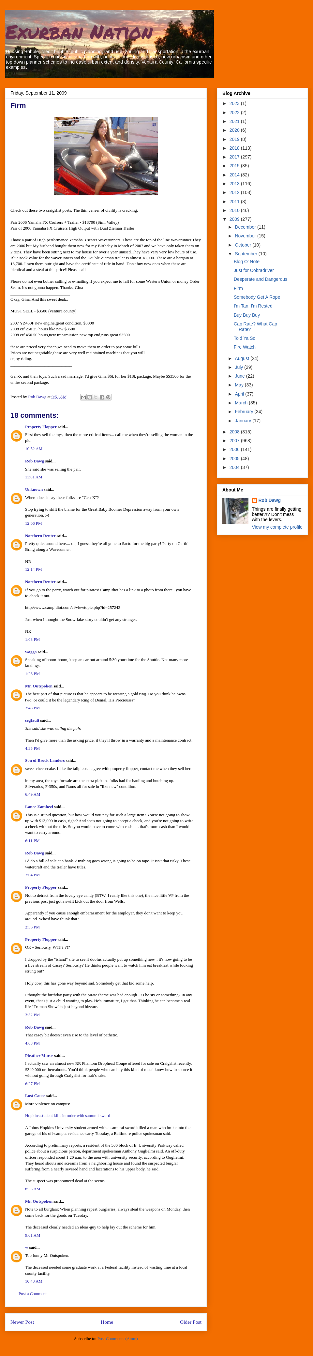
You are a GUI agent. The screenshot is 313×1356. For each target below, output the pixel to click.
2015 (235, 165)
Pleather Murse (39, 1055)
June (240, 376)
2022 (235, 112)
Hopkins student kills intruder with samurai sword (67, 1115)
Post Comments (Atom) (117, 1338)
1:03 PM (32, 639)
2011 (235, 201)
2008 (235, 431)
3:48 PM (32, 707)
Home (107, 1322)
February (244, 411)
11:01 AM (33, 477)
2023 (235, 103)
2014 (235, 174)
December (246, 227)
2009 (235, 219)
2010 (235, 210)
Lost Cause (35, 1095)
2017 (235, 156)
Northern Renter (40, 535)
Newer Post (22, 1322)
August (242, 358)
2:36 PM (32, 927)
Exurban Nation (79, 31)
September (246, 253)
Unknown (34, 489)
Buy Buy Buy (247, 315)
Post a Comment (33, 1293)
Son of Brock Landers (45, 760)
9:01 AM (32, 1235)
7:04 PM (32, 874)
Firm (238, 288)
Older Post (190, 1322)
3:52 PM (32, 1014)
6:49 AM (32, 794)
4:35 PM (32, 748)
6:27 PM (32, 1083)
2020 (235, 130)
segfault (32, 720)
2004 (235, 467)
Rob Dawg (34, 461)
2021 (235, 121)
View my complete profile (277, 527)
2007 (235, 440)
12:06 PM (33, 523)
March (242, 402)
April (240, 394)
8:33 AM (32, 1188)
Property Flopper (41, 426)
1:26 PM (32, 673)
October (243, 245)
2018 (235, 148)
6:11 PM (32, 840)
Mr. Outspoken (38, 686)
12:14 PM (33, 569)
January (243, 420)
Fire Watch (245, 347)
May (240, 384)
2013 (235, 183)
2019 (235, 139)
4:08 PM (32, 1043)
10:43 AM (33, 1281)
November (246, 235)
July (239, 367)
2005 (235, 458)
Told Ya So (244, 338)
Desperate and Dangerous (260, 279)
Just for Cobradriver (254, 270)
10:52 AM (33, 448)
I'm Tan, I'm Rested (253, 306)
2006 (235, 449)
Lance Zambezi (39, 806)
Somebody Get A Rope (257, 297)
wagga (31, 651)
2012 (235, 192)
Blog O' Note (247, 261)
